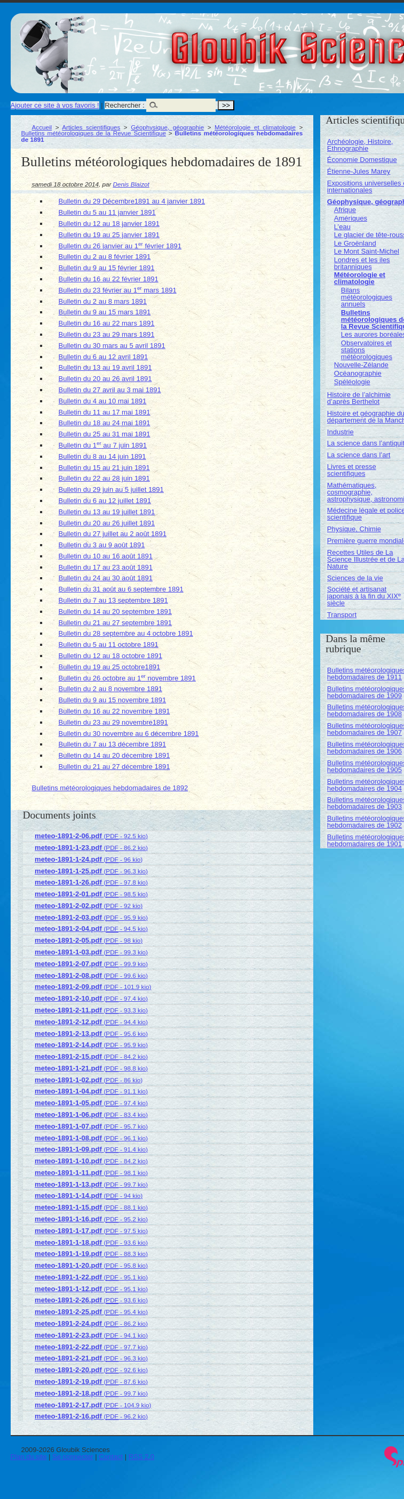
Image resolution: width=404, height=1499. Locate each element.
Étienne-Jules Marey (359, 171)
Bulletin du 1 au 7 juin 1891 (103, 445)
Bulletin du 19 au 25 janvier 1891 (109, 235)
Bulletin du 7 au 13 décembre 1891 (113, 744)
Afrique (345, 210)
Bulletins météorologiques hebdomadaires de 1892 (110, 788)
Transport (342, 615)
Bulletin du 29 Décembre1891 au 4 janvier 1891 (132, 201)
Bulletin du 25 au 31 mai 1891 (104, 434)
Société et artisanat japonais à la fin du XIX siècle (364, 596)
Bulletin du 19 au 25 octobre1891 (110, 667)
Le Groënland (355, 243)
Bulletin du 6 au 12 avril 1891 (103, 357)
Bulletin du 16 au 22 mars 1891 (107, 323)
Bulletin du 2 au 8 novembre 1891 (110, 689)
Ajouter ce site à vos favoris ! (55, 105)
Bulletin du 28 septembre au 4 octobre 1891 (126, 633)
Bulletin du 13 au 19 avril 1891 (105, 367)
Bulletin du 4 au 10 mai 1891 (103, 401)
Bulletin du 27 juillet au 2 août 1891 (113, 534)
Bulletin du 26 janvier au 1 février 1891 (120, 246)
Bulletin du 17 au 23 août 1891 (106, 567)
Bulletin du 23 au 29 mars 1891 (107, 334)
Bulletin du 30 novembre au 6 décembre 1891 (129, 734)
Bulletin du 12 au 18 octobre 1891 (110, 656)
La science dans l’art (359, 455)
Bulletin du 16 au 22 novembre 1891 (114, 711)
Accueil (42, 127)
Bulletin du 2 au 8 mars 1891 (103, 301)
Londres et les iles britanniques (362, 263)
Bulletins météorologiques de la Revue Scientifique (93, 132)
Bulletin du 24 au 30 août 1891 (106, 578)
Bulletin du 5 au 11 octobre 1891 (109, 645)
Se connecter (72, 1457)
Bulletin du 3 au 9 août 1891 (102, 545)
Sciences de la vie (355, 578)
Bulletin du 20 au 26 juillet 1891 (107, 523)
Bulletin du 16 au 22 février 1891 (109, 279)
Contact (111, 1457)
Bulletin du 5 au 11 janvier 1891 (107, 212)
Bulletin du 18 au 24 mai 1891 (104, 423)
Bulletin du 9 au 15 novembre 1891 (113, 700)
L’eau (342, 227)
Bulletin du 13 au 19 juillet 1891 (107, 512)
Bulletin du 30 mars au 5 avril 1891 (112, 346)
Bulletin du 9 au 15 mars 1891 (105, 312)
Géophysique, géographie (167, 127)
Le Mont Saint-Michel (366, 251)
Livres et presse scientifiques (351, 470)
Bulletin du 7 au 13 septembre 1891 (113, 600)
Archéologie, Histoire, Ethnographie (360, 144)
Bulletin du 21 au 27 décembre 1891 (114, 767)
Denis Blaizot (131, 184)
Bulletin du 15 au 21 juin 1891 (104, 468)
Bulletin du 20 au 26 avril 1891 (105, 379)
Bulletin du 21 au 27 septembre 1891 (115, 623)
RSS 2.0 (141, 1457)
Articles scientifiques (91, 127)
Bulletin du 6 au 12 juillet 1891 (105, 501)
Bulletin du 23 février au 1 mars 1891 (118, 290)
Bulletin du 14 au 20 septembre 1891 (115, 611)
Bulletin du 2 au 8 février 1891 (105, 257)
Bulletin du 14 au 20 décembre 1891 (114, 755)
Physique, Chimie (354, 529)
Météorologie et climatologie (255, 127)
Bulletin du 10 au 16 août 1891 (106, 556)
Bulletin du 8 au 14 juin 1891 (102, 456)
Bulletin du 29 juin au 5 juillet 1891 (111, 489)
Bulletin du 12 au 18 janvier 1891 (109, 224)
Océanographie (358, 373)
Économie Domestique (362, 160)
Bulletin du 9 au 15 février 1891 (107, 268)
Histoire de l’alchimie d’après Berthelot (359, 398)
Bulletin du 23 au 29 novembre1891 (113, 722)
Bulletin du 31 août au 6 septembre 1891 (121, 589)
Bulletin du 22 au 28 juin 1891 (104, 478)
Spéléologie (352, 382)
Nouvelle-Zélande (361, 365)
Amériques (350, 218)
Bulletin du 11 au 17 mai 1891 (104, 412)
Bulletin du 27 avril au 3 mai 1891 (110, 390)
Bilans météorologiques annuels (366, 297)
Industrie (340, 432)
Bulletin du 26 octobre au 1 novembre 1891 (127, 678)
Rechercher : (124, 105)
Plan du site (29, 1457)
